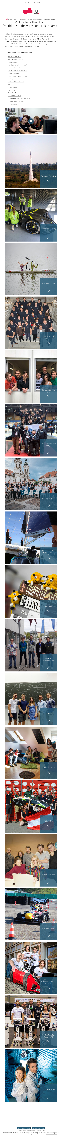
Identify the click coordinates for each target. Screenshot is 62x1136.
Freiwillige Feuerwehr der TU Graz (17, 65)
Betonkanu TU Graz (13, 62)
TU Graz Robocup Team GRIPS (16, 101)
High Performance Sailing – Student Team (19, 76)
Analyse (38, 1130)
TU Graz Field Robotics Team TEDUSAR (18, 98)
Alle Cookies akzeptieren (23, 1128)
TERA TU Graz (11, 90)
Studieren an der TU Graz (27, 19)
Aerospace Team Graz (13, 56)
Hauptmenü (36, 2)
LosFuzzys (10, 79)
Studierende (38, 19)
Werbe (43, 1130)
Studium (16, 19)
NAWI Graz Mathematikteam (15, 82)
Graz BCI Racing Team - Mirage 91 (17, 70)
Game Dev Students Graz (14, 68)
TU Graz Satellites (12, 104)
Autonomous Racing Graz (14, 59)
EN (25, 2)
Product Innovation (13, 87)
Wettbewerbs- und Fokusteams (31, 22)
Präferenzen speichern (38, 1128)
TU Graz (9, 19)
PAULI (9, 84)
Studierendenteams (49, 19)
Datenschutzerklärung (52, 1134)
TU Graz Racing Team (14, 95)
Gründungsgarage (13, 73)
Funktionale (31, 1130)
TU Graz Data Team (13, 93)
